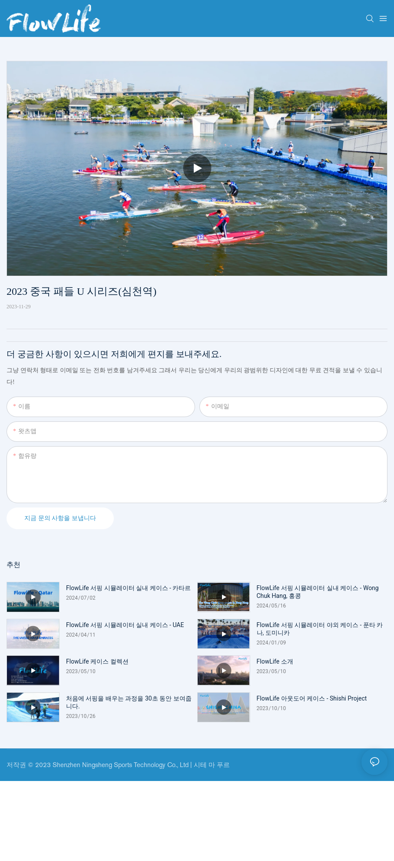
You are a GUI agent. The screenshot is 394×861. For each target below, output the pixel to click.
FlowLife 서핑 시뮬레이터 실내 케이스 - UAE (125, 624)
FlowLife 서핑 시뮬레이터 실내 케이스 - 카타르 (128, 587)
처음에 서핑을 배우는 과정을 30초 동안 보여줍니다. (129, 702)
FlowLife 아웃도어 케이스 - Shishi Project (312, 698)
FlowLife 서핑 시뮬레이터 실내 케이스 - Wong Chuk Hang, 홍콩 (318, 591)
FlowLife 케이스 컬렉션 (97, 661)
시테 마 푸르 (212, 764)
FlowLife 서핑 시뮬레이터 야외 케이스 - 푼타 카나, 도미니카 (320, 628)
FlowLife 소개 (275, 661)
